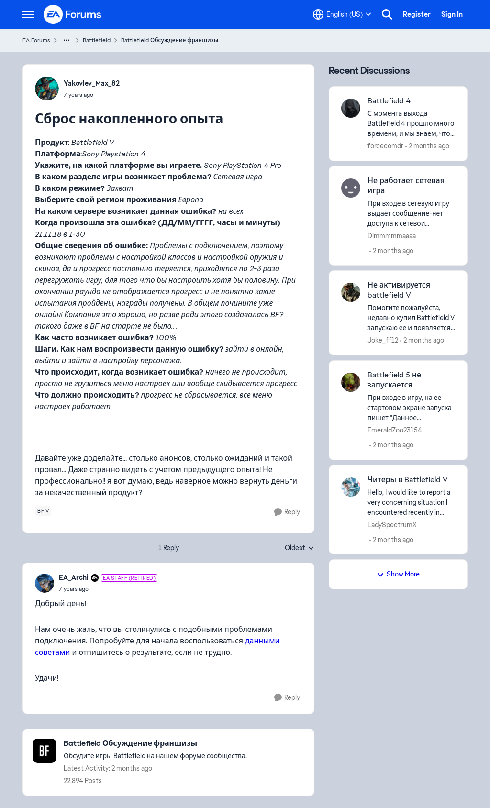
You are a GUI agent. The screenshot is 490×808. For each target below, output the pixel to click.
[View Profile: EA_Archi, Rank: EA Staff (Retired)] (44, 583)
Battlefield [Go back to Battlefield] (97, 40)
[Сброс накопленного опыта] (108, 589)
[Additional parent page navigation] (66, 40)
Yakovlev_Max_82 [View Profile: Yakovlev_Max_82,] (92, 83)
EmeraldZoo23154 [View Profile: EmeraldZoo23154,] (395, 430)
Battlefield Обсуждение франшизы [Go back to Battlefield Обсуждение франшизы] (169, 40)
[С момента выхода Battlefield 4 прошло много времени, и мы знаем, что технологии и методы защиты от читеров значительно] (411, 124)
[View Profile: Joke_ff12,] (350, 292)
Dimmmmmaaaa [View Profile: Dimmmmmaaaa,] (392, 235)
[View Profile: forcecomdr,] (350, 108)
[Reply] (287, 512)
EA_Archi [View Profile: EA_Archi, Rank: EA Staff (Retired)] (74, 577)
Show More (398, 574)
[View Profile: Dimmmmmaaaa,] (350, 188)
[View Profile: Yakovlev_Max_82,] (47, 88)
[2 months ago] (427, 146)
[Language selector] (342, 14)
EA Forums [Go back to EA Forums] (36, 40)
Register (417, 14)
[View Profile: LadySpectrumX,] (350, 487)
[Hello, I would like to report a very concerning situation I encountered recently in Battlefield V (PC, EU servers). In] (411, 502)
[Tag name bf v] (43, 511)
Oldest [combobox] (299, 548)
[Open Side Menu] (28, 14)
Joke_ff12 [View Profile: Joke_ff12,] (383, 340)
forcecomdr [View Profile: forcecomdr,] (385, 146)
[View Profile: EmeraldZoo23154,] (350, 382)
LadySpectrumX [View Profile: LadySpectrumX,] (392, 524)
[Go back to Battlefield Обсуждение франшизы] (155, 744)
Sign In (452, 14)
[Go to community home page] (73, 14)
